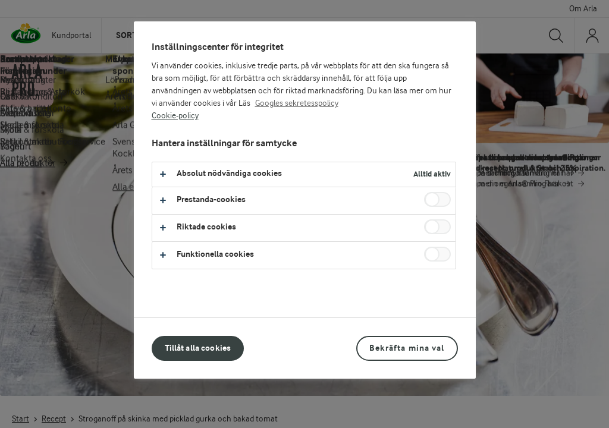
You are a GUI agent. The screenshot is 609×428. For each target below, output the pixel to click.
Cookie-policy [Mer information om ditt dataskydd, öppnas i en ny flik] (175, 116)
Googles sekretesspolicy (296, 103)
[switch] (437, 199)
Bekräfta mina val (406, 348)
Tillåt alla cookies (198, 348)
